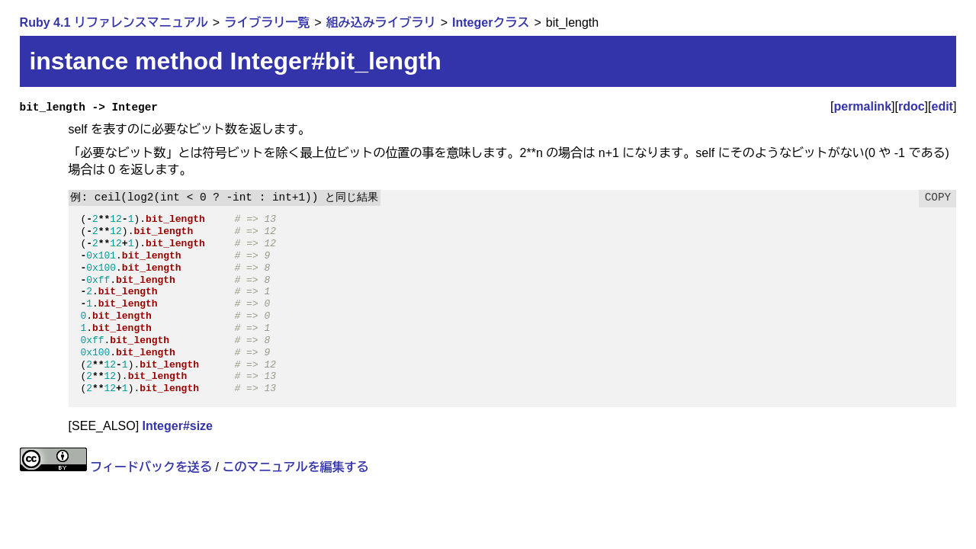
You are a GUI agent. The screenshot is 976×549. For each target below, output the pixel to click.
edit (942, 106)
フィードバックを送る (151, 467)
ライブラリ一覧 (267, 22)
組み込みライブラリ (381, 22)
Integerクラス (490, 22)
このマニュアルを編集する (295, 467)
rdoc (911, 106)
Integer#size (178, 425)
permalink (862, 106)
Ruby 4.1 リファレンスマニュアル (114, 22)
